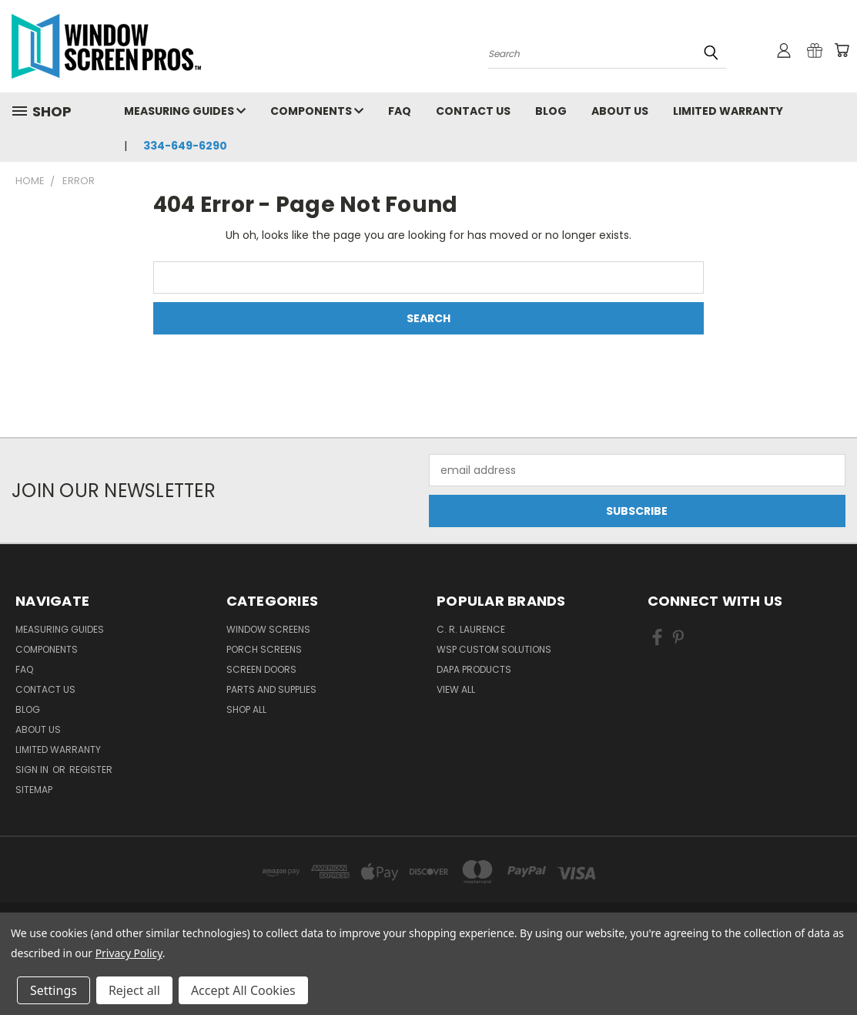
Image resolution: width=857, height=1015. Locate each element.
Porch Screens (264, 649)
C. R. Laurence (471, 629)
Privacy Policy (128, 953)
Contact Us (473, 111)
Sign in (33, 769)
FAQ (399, 111)
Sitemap (33, 789)
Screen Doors (261, 669)
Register (90, 769)
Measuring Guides (185, 111)
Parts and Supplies (271, 689)
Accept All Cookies (243, 990)
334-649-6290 (185, 145)
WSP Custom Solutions (494, 649)
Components (316, 111)
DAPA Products (474, 669)
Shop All (246, 709)
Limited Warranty (728, 111)
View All (456, 689)
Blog (551, 111)
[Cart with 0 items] (841, 50)
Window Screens (268, 629)
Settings (53, 990)
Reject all (134, 990)
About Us (619, 111)
